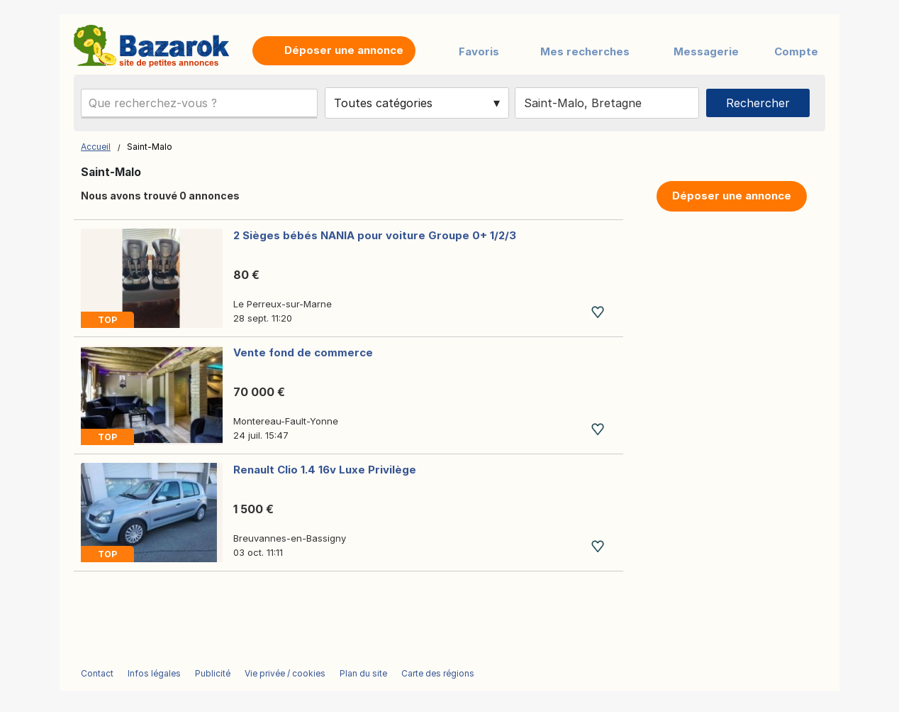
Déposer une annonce (731, 195)
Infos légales (154, 673)
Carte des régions (437, 673)
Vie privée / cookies (285, 673)
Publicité (212, 673)
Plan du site (363, 673)
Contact (97, 673)
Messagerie (706, 51)
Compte (796, 51)
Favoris (479, 51)
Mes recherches (585, 51)
